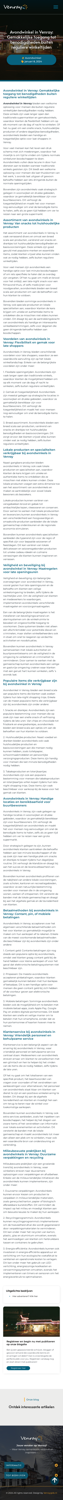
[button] (56, 7)
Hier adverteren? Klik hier (25, 1296)
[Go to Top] (55, 1480)
